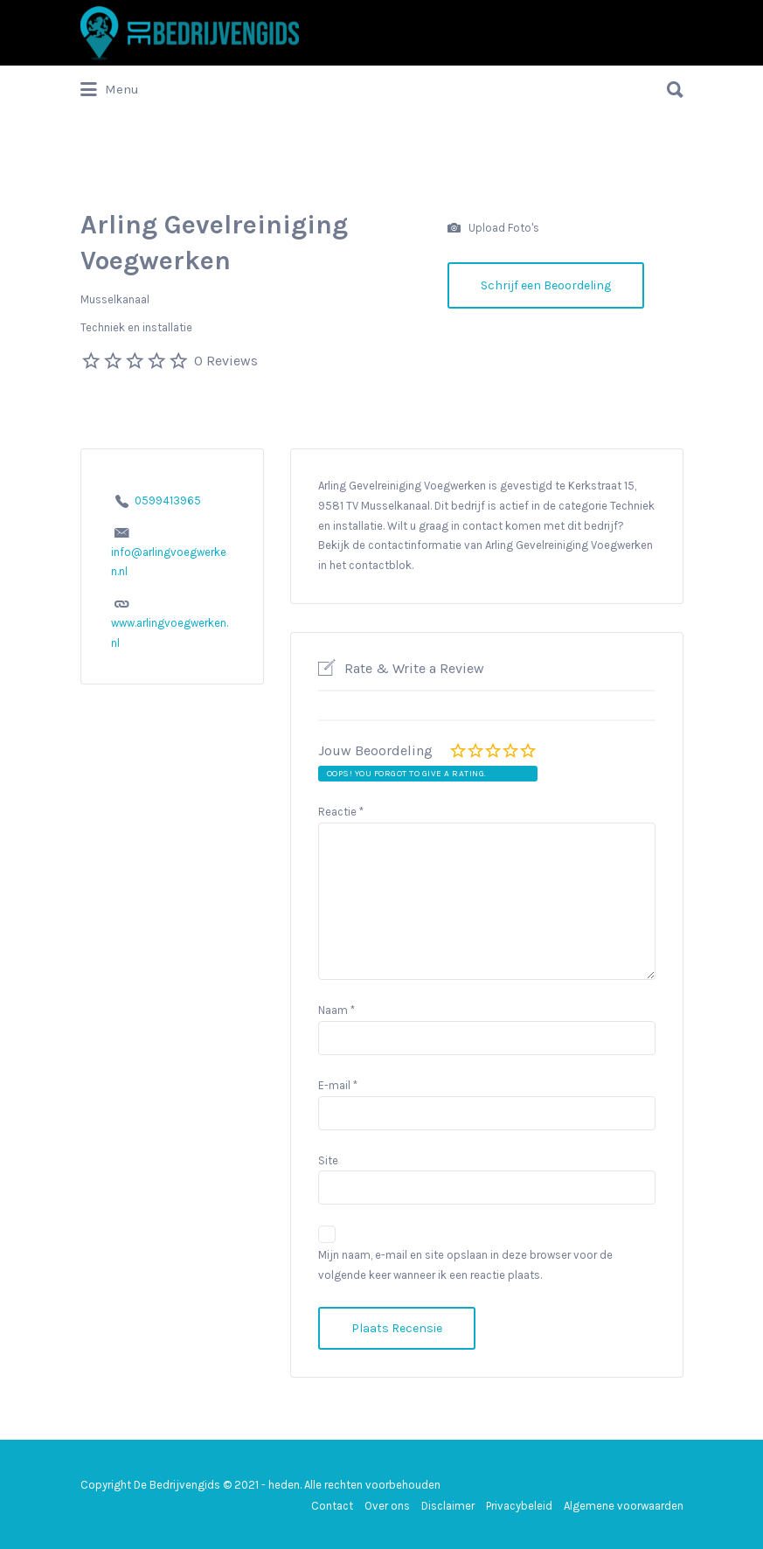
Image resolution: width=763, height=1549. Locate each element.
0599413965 (168, 500)
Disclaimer (448, 1505)
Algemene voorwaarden (623, 1505)
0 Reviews (226, 360)
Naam (336, 1010)
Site (328, 1160)
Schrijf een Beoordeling (546, 285)
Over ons (387, 1505)
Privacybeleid (519, 1505)
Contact (332, 1505)
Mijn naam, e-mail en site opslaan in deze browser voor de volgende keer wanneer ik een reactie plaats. (465, 1265)
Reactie (341, 811)
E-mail (337, 1085)
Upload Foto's (493, 229)
